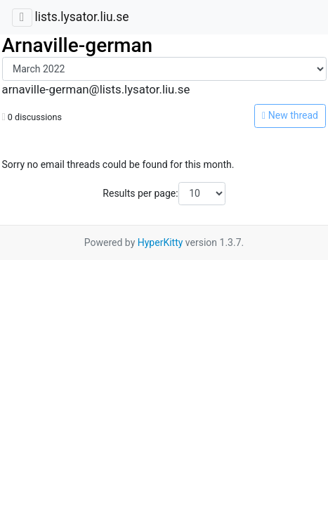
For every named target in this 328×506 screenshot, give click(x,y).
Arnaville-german (77, 45)
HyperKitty (160, 242)
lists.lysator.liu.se (81, 17)
